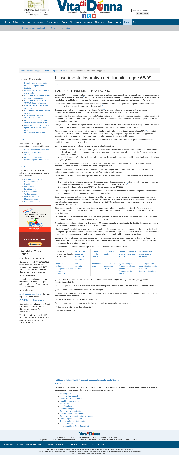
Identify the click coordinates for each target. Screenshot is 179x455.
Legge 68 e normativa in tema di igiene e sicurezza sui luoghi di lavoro (36, 127)
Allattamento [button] (38, 22)
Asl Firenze (64, 404)
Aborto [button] (64, 22)
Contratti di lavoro (31, 182)
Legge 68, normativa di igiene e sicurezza (51, 71)
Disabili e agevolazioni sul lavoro (36, 160)
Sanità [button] (110, 22)
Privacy (85, 444)
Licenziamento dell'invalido (34, 133)
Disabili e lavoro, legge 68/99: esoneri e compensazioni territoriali (35, 85)
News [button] (135, 22)
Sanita (58, 383)
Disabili (30, 71)
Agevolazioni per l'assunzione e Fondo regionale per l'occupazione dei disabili (127, 268)
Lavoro (22, 166)
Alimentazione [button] (75, 22)
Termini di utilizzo (98, 444)
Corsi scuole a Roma (32, 202)
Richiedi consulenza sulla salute (34, 28)
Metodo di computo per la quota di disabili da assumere (128, 253)
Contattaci (66, 28)
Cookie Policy (73, 444)
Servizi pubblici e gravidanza (71, 399)
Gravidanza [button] (25, 22)
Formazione (29, 187)
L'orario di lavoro (30, 192)
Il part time (28, 184)
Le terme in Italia (66, 424)
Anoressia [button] (88, 22)
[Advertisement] (89, 49)
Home (7, 22)
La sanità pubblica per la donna (72, 414)
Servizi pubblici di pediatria (70, 411)
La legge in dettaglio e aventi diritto (96, 253)
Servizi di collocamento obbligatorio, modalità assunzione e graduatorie (64, 268)
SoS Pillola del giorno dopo (32, 300)
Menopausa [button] (99, 22)
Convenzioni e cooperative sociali (109, 266)
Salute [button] (15, 22)
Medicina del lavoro (31, 197)
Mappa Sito (8, 444)
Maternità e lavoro (31, 199)
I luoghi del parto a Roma (69, 401)
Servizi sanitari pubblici (69, 396)
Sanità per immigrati (68, 406)
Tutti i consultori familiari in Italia (72, 421)
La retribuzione (30, 189)
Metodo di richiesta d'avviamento (80, 266)
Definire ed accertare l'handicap (36, 150)
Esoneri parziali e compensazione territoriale (145, 253)
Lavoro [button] (118, 22)
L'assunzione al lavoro (33, 179)
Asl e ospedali (65, 394)
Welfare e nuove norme (33, 194)
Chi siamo (54, 28)
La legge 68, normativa (33, 157)
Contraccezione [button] (52, 22)
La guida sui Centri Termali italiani (78, 426)
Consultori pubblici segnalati (71, 419)
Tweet (58, 84)
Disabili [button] (127, 22)
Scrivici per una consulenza (30, 294)
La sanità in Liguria (67, 409)
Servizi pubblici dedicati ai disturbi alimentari (77, 416)
